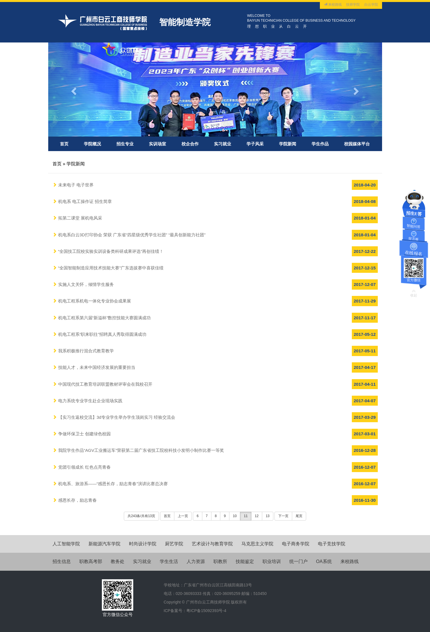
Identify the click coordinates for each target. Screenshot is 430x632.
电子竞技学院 (331, 543)
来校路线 (333, 5)
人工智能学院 (66, 543)
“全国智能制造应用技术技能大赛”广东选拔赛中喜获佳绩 (108, 267)
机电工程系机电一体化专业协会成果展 (92, 300)
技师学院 (353, 5)
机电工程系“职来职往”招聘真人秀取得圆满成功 (100, 334)
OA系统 (324, 561)
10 (235, 516)
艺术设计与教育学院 (212, 543)
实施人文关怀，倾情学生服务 (83, 284)
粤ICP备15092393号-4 (206, 610)
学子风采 (255, 143)
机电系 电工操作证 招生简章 (82, 201)
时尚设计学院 (142, 543)
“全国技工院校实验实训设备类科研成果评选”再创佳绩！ (108, 251)
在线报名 (413, 252)
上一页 (183, 516)
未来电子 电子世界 (73, 184)
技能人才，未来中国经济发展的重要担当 (94, 367)
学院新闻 (287, 143)
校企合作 (190, 143)
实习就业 (222, 143)
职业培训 (272, 561)
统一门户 (298, 561)
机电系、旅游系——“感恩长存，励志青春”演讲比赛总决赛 (110, 483)
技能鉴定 (245, 561)
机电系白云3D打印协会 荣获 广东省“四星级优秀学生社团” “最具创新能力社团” (129, 234)
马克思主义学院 (257, 543)
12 (257, 516)
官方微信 (414, 280)
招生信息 (62, 561)
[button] (73, 89)
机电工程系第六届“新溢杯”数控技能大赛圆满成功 (102, 317)
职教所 (220, 561)
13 (267, 516)
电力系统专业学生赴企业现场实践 (87, 400)
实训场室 (157, 143)
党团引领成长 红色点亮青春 (82, 467)
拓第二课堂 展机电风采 (77, 218)
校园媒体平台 (357, 143)
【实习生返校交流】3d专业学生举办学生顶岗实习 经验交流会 (114, 417)
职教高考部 (90, 561)
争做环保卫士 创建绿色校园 (82, 433)
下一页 (283, 516)
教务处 (117, 561)
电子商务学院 (295, 543)
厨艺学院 (174, 543)
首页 (64, 143)
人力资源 (196, 561)
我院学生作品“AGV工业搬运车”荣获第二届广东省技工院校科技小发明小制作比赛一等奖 (138, 450)
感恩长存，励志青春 (75, 500)
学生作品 (320, 143)
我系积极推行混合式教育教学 (83, 350)
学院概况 (92, 143)
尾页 (299, 516)
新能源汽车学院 (104, 543)
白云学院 (371, 5)
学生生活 (169, 561)
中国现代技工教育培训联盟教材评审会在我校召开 (102, 384)
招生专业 (125, 143)
